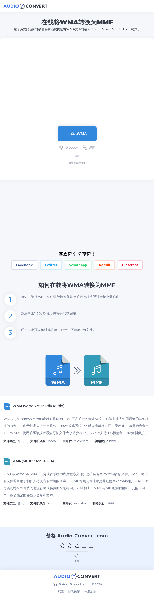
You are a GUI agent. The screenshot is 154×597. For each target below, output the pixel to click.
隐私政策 (74, 591)
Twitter (51, 265)
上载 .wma (77, 133)
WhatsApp (78, 265)
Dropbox (68, 147)
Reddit (104, 265)
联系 (61, 591)
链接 (89, 147)
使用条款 (90, 591)
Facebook (24, 265)
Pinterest (130, 265)
